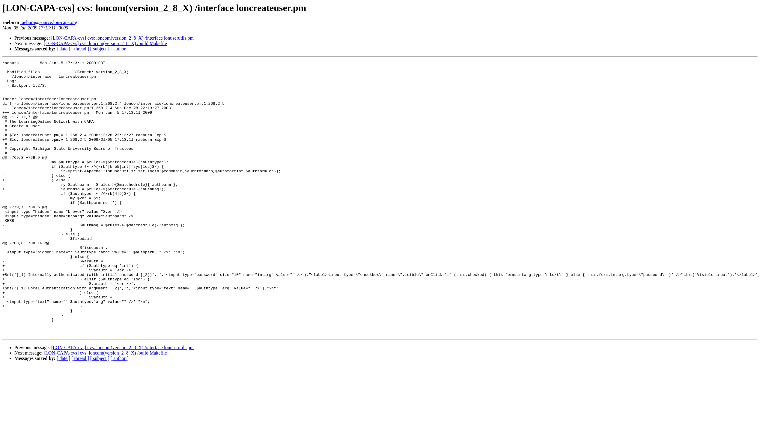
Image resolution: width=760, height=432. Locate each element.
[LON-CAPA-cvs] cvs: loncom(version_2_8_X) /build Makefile (105, 43)
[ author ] (120, 48)
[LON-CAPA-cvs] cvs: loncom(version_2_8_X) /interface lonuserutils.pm (122, 38)
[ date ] (63, 48)
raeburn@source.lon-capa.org (48, 22)
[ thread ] (80, 48)
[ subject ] (99, 48)
